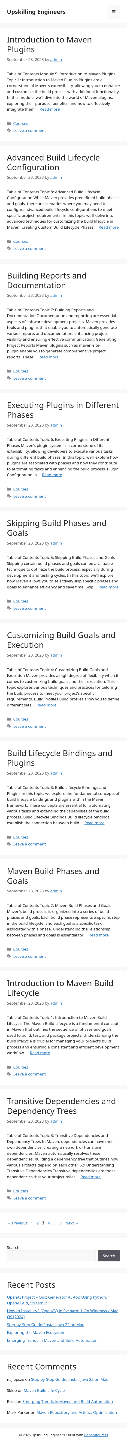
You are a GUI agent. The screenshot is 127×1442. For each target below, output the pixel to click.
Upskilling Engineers (36, 11)
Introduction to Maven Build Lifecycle (60, 988)
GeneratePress (96, 1435)
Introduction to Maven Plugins (49, 44)
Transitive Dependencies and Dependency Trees (61, 1106)
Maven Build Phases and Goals (53, 876)
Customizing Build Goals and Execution (61, 640)
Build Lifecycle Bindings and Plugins (59, 758)
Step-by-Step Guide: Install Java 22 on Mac (45, 1324)
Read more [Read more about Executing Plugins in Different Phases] (52, 474)
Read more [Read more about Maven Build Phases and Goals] (99, 935)
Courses (20, 123)
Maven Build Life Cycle (44, 1390)
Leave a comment (29, 130)
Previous (17, 1223)
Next (72, 1223)
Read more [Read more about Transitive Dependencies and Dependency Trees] (91, 1176)
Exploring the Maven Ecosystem (36, 1332)
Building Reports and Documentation (47, 280)
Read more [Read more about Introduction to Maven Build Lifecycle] (40, 1052)
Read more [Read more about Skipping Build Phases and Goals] (108, 587)
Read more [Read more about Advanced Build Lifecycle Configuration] (109, 227)
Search (13, 1247)
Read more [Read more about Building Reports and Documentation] (49, 357)
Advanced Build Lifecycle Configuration (53, 162)
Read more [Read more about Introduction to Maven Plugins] (50, 109)
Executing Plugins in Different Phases (63, 410)
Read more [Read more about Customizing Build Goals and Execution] (46, 705)
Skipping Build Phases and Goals (57, 528)
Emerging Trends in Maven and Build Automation (52, 1340)
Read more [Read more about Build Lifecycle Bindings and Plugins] (94, 822)
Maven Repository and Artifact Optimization (76, 1412)
